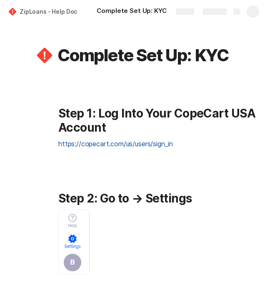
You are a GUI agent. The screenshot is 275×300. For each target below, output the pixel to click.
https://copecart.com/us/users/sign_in (115, 144)
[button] (44, 55)
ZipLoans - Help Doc (48, 11)
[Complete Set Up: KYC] (131, 11)
